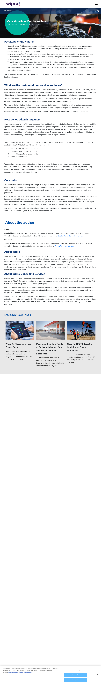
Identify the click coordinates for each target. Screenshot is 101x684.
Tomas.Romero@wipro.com (65, 547)
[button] (95, 10)
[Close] (98, 675)
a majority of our (65, 322)
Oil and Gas (8, 10)
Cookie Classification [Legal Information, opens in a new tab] (25, 672)
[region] (50, 675)
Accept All (75, 680)
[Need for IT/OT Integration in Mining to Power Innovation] (81, 631)
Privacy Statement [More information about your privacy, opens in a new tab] (13, 672)
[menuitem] (98, 10)
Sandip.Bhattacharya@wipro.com (70, 537)
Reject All (75, 675)
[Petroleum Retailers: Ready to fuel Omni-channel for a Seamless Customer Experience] (50, 631)
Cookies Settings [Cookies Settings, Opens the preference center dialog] (75, 670)
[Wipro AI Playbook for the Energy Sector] (20, 631)
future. (85, 172)
